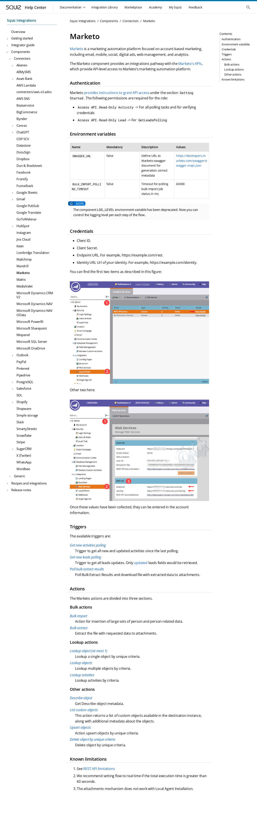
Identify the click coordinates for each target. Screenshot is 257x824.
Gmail (20, 199)
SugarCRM (23, 448)
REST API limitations (99, 768)
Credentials (229, 49)
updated (140, 562)
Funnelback (24, 186)
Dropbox (22, 159)
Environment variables (236, 44)
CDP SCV (22, 139)
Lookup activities (82, 675)
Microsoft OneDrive (30, 348)
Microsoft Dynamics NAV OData (34, 312)
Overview (18, 32)
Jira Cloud (23, 239)
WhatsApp (23, 462)
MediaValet (24, 286)
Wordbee (23, 469)
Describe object (81, 698)
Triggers (226, 54)
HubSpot (22, 226)
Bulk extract (78, 627)
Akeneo (21, 65)
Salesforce (23, 388)
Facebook (23, 172)
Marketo (23, 273)
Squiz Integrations (21, 20)
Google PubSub (27, 206)
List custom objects (84, 709)
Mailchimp (24, 259)
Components (20, 51)
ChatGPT (22, 132)
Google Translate (28, 212)
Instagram (23, 232)
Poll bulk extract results (87, 569)
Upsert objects (80, 727)
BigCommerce (26, 112)
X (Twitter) (23, 455)
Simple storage (27, 415)
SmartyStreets (26, 429)
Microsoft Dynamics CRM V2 (34, 295)
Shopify (22, 402)
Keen (20, 246)
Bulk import (78, 616)
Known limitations (233, 79)
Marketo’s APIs (189, 63)
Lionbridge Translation (32, 252)
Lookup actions (234, 69)
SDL (19, 395)
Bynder (21, 119)
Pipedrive (23, 375)
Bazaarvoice (25, 105)
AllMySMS (23, 72)
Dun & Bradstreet (29, 165)
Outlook (22, 355)
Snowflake (23, 435)
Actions (226, 59)
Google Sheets (26, 192)
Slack (20, 422)
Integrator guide (22, 45)
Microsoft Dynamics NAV (34, 304)
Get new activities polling (88, 545)
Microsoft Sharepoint (31, 328)
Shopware (23, 408)
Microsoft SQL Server (31, 341)
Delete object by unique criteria (92, 739)
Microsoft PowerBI (29, 321)
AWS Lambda (26, 85)
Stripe (20, 442)
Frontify (22, 179)
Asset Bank (24, 78)
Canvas (21, 125)
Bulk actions (231, 64)
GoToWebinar (26, 219)
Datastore (23, 145)
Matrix (21, 279)
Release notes (21, 490)
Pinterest (22, 368)
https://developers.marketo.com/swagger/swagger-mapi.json (191, 160)
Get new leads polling (85, 557)
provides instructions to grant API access (116, 92)
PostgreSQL (24, 382)
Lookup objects (81, 662)
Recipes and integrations (29, 483)
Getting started (22, 38)
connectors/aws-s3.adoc (34, 92)
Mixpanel (23, 335)
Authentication (231, 39)
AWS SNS (23, 98)
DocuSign (23, 152)
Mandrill (22, 266)
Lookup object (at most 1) (88, 650)
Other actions (232, 74)
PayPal (21, 361)
